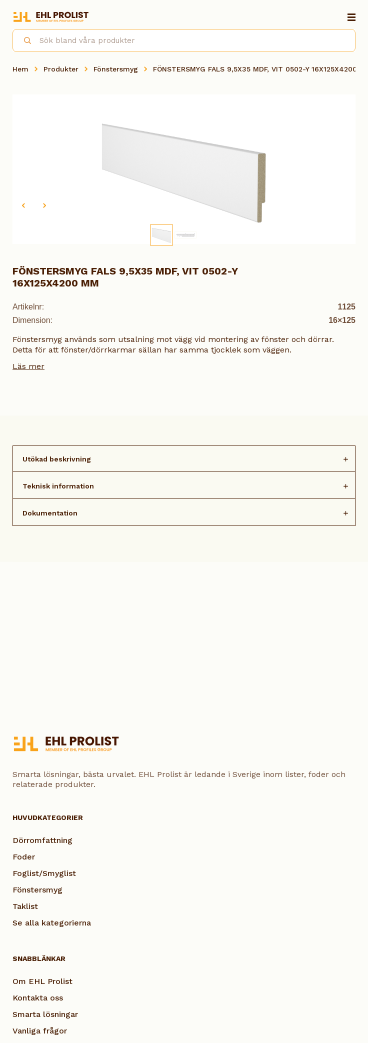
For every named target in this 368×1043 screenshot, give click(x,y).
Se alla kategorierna (51, 923)
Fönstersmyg (116, 69)
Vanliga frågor (39, 1031)
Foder (23, 857)
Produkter (61, 69)
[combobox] (184, 40)
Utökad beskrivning (56, 459)
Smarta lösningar (45, 1014)
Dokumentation (50, 513)
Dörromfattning (42, 840)
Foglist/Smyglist (44, 873)
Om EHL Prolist (42, 981)
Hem (20, 69)
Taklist (25, 906)
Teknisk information (58, 486)
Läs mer (28, 366)
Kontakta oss (37, 997)
